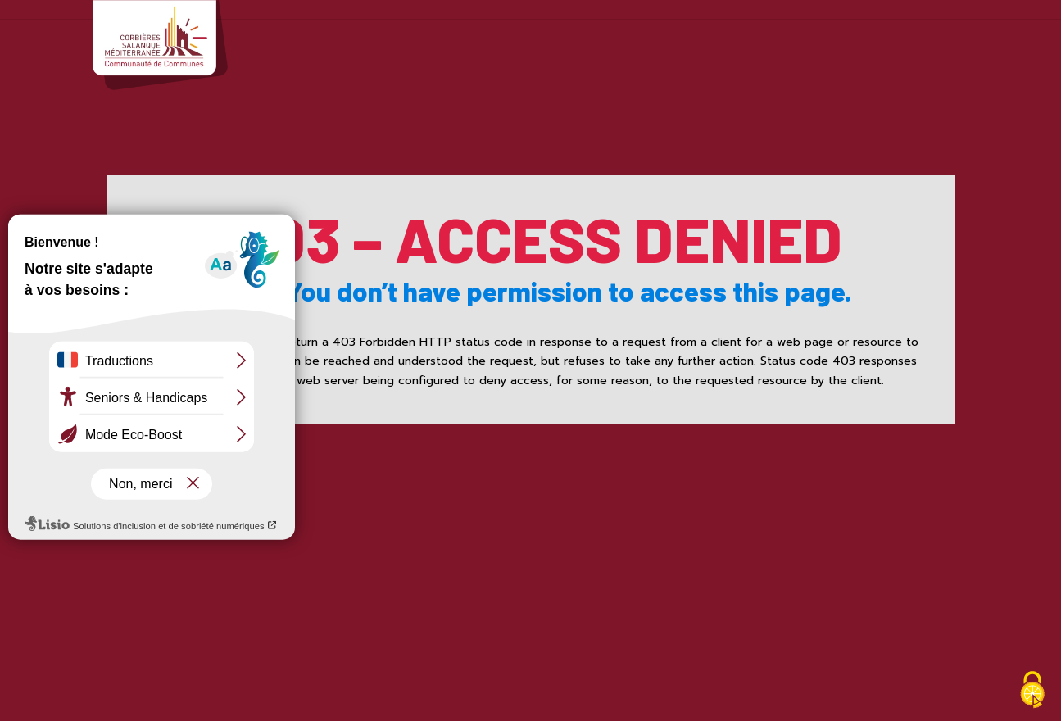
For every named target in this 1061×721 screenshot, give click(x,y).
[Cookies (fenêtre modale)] (1032, 692)
